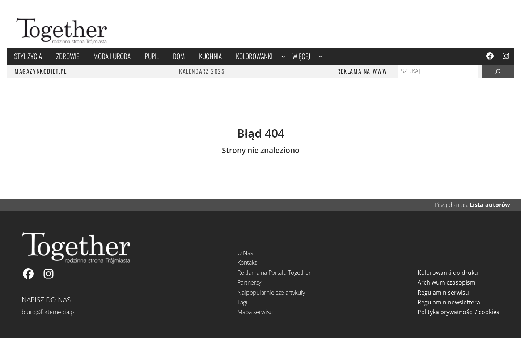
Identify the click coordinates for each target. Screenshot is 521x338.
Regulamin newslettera (449, 302)
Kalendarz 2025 (202, 71)
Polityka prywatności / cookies (458, 312)
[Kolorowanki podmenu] (283, 56)
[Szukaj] (498, 71)
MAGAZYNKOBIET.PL (40, 71)
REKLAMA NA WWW (362, 71)
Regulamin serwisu (443, 292)
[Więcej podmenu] (321, 56)
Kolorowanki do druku (448, 273)
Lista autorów (490, 205)
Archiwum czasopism (446, 282)
